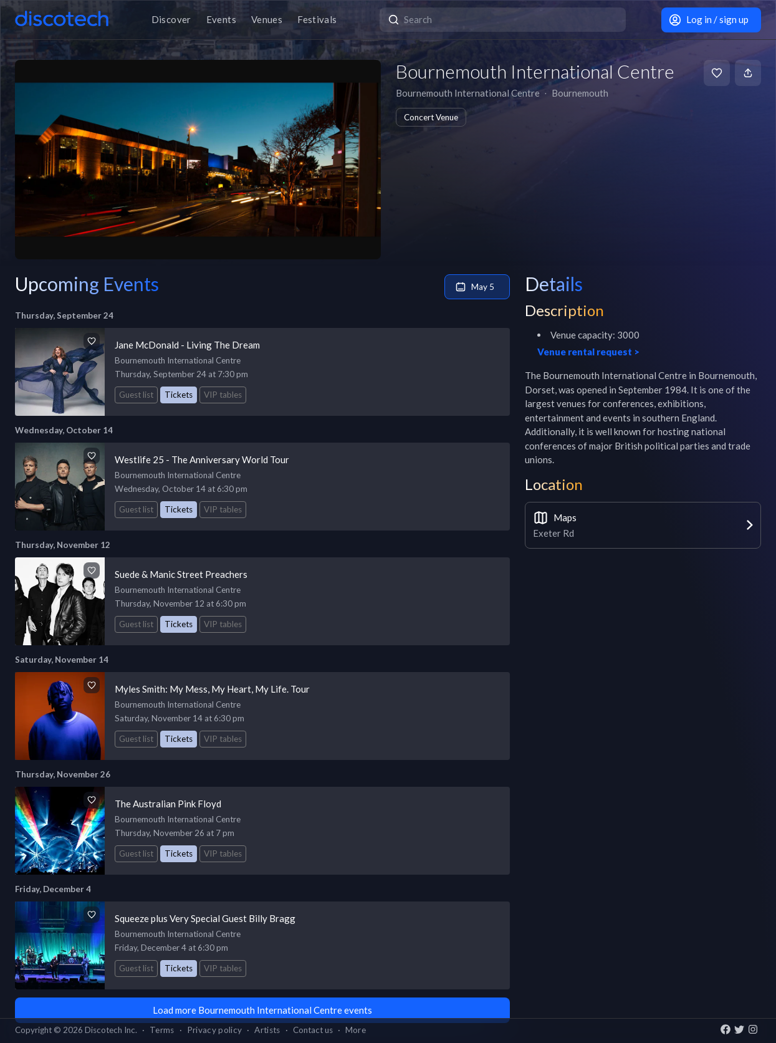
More (355, 1030)
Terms (162, 1030)
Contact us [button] (313, 1030)
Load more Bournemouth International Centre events (262, 1010)
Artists (267, 1030)
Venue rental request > (588, 351)
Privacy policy (214, 1030)
